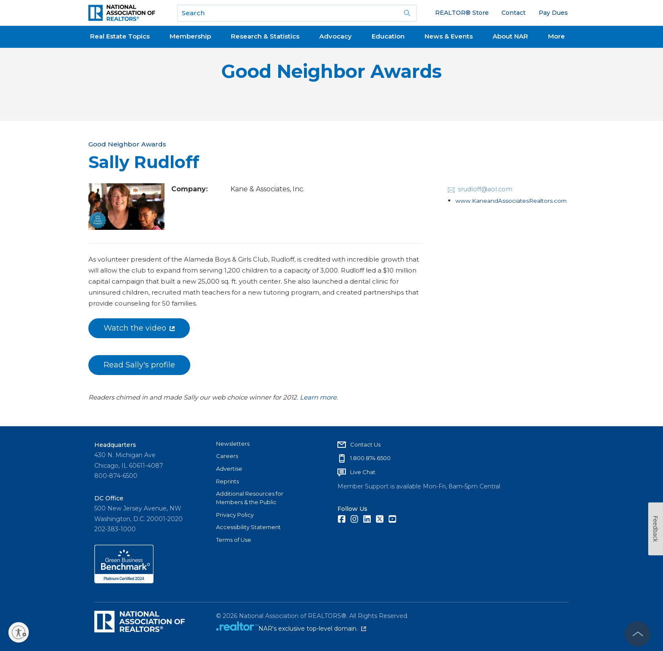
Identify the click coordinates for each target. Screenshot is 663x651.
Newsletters (232, 443)
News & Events (449, 36)
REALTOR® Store (462, 13)
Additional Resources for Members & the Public (249, 497)
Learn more (318, 397)
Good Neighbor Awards (331, 71)
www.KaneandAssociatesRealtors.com (511, 200)
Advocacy (335, 36)
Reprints (227, 481)
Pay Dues (553, 13)
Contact (513, 13)
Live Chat (362, 472)
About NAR (510, 36)
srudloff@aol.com (485, 189)
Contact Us (365, 444)
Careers (227, 455)
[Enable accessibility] (18, 632)
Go (407, 13)
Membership (190, 36)
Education (388, 36)
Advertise (229, 468)
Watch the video (139, 328)
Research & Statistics (265, 36)
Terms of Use (233, 539)
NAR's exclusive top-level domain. (312, 628)
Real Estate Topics (120, 36)
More (556, 36)
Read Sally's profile (139, 365)
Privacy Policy (235, 514)
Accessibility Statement (248, 527)
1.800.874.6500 (370, 458)
